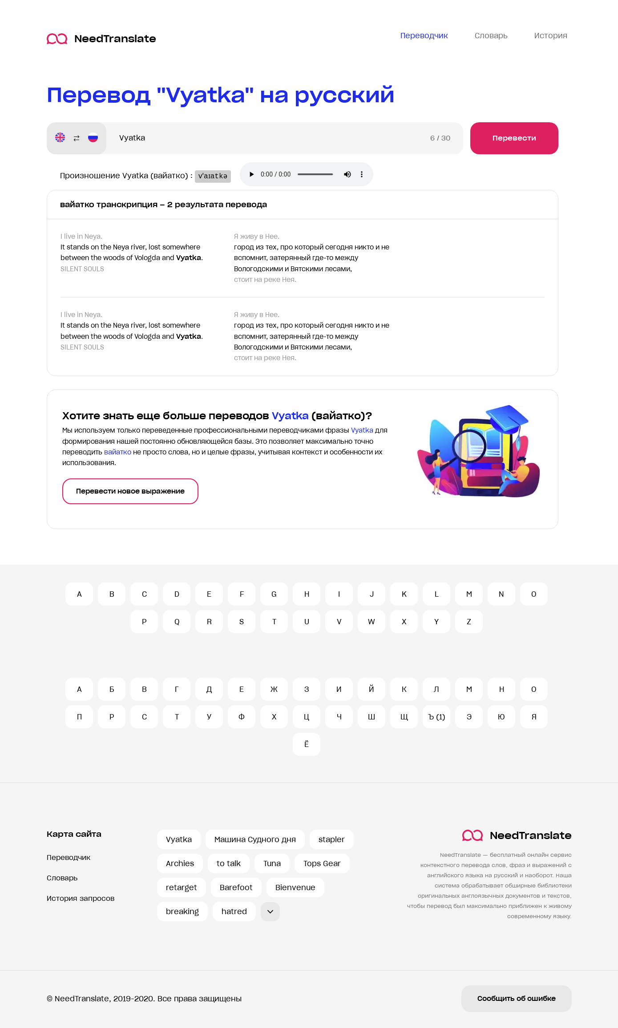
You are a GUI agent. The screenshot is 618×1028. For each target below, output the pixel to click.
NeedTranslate (101, 38)
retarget (181, 887)
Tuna (272, 863)
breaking (182, 911)
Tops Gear (322, 863)
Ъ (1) (436, 716)
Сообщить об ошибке (516, 999)
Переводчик (68, 857)
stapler (332, 839)
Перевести (514, 138)
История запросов (80, 898)
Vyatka (179, 839)
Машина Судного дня (255, 839)
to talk (229, 863)
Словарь (62, 878)
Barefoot (236, 887)
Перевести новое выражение (130, 491)
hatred (234, 911)
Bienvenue (295, 887)
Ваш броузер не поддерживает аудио (311, 175)
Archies (180, 863)
